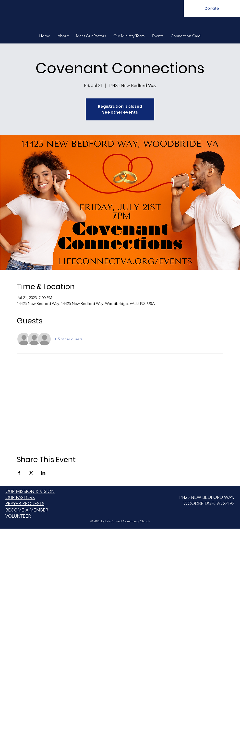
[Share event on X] (31, 473)
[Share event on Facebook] (19, 473)
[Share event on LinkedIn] (43, 473)
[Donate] (212, 8)
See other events (120, 112)
